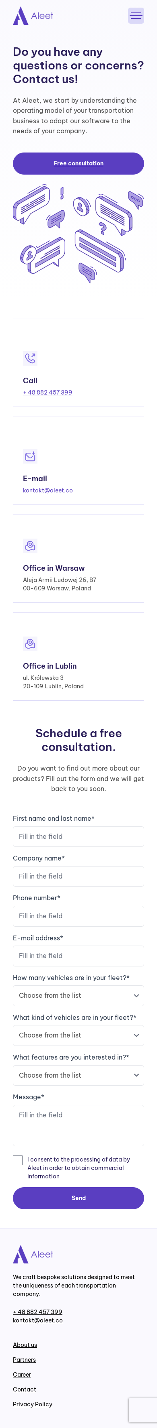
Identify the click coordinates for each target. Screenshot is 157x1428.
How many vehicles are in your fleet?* (78, 990)
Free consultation (78, 163)
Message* (78, 1121)
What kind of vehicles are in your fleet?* (78, 1029)
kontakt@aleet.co (48, 490)
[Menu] (136, 16)
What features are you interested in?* (78, 1069)
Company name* (78, 870)
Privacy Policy (32, 1404)
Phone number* (78, 910)
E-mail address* (78, 950)
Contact (24, 1389)
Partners (24, 1359)
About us (25, 1345)
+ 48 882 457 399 (47, 392)
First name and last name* (78, 830)
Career (22, 1374)
